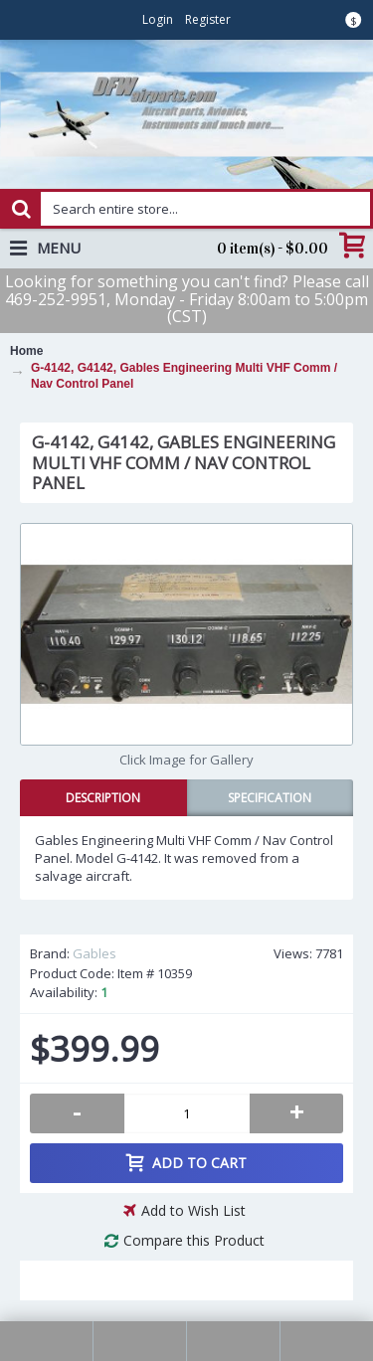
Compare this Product (194, 1240)
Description (103, 797)
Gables (94, 953)
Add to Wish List (193, 1210)
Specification (269, 797)
